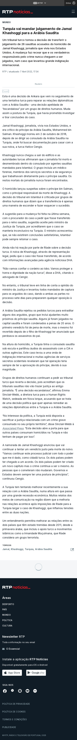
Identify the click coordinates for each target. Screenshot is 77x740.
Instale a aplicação (25, 659)
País (4, 609)
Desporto (8, 604)
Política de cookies (14, 711)
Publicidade (9, 727)
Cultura (7, 625)
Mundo (6, 615)
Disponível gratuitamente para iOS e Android (24, 665)
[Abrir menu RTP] (38, 3)
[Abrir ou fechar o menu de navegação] (72, 11)
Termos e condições (14, 719)
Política (7, 620)
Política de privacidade (16, 704)
